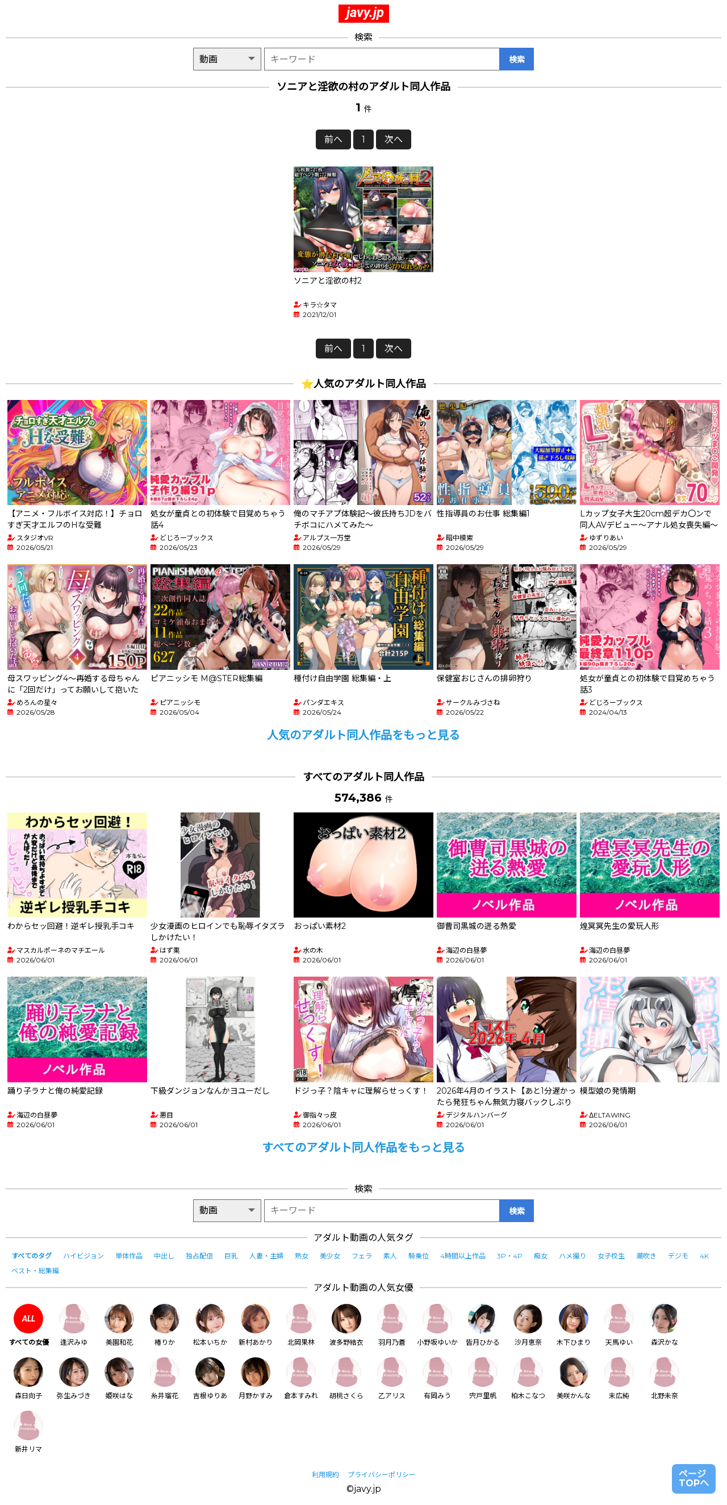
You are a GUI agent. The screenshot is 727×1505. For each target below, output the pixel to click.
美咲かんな (574, 1378)
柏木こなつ (528, 1378)
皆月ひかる (483, 1325)
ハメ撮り (572, 1256)
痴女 (541, 1256)
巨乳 (231, 1256)
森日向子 (28, 1378)
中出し (164, 1256)
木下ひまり (574, 1325)
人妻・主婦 (266, 1256)
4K (704, 1256)
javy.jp (365, 12)
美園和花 (119, 1325)
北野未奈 (664, 1378)
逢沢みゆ (74, 1325)
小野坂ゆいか (437, 1325)
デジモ (678, 1256)
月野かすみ (256, 1378)
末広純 (619, 1378)
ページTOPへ (694, 1479)
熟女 (301, 1256)
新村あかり (256, 1325)
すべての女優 (29, 1325)
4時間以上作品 (463, 1256)
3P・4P (510, 1256)
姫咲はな (119, 1378)
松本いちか (210, 1325)
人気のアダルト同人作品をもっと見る (363, 735)
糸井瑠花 (164, 1378)
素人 (390, 1256)
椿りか (164, 1325)
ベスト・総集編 (35, 1270)
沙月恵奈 (528, 1325)
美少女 (330, 1256)
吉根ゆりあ (210, 1378)
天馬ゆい (619, 1325)
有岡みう (437, 1378)
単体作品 (129, 1256)
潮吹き (646, 1256)
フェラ (362, 1256)
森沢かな (664, 1325)
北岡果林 (301, 1325)
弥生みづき (74, 1378)
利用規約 (325, 1474)
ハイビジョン (83, 1256)
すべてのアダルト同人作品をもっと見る (363, 1147)
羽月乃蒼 (392, 1325)
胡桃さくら (346, 1378)
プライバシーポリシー (382, 1474)
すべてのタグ (31, 1256)
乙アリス (392, 1378)
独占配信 (199, 1256)
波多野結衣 (346, 1325)
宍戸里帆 (483, 1378)
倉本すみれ (301, 1378)
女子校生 (611, 1256)
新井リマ (28, 1432)
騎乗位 (418, 1256)
